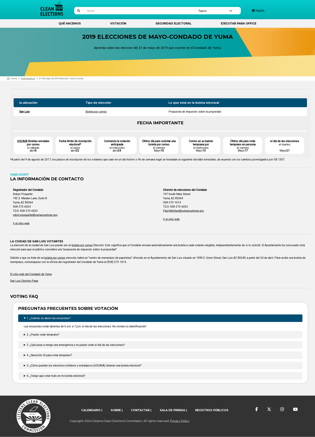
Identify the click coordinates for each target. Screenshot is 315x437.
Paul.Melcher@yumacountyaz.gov (183, 210)
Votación (118, 23)
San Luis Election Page (24, 280)
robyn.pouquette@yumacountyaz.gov (35, 215)
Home (12, 78)
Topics (215, 11)
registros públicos (211, 410)
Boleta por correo (96, 111)
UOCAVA (22, 141)
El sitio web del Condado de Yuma (31, 274)
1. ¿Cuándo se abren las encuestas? (49, 318)
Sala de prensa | (173, 410)
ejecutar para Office (238, 23)
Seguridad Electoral (174, 23)
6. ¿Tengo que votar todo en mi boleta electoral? (56, 375)
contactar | (141, 410)
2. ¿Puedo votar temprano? (43, 334)
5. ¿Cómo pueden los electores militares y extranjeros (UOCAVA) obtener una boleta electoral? (84, 365)
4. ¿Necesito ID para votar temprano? (49, 355)
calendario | (91, 410)
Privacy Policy (179, 421)
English (258, 10)
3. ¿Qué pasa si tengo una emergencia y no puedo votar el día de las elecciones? (76, 345)
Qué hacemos (70, 23)
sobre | (117, 410)
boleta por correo (82, 245)
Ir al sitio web (21, 223)
